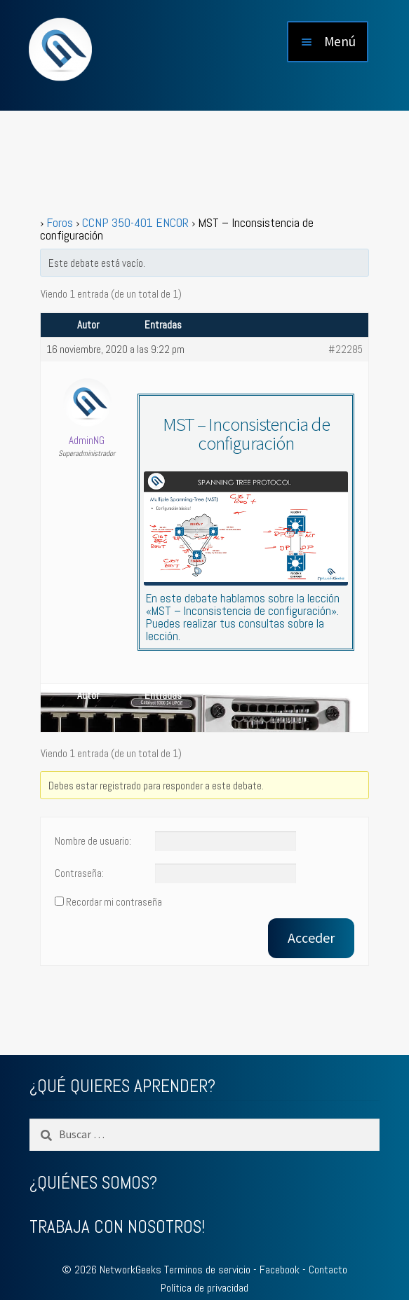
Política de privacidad (204, 1287)
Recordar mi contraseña (114, 902)
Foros (59, 222)
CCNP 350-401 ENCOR (135, 222)
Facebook (280, 1269)
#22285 (345, 349)
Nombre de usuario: (93, 841)
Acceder (311, 937)
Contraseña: (79, 873)
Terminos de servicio (207, 1269)
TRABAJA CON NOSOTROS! (117, 1227)
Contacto (328, 1269)
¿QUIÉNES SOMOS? (93, 1183)
